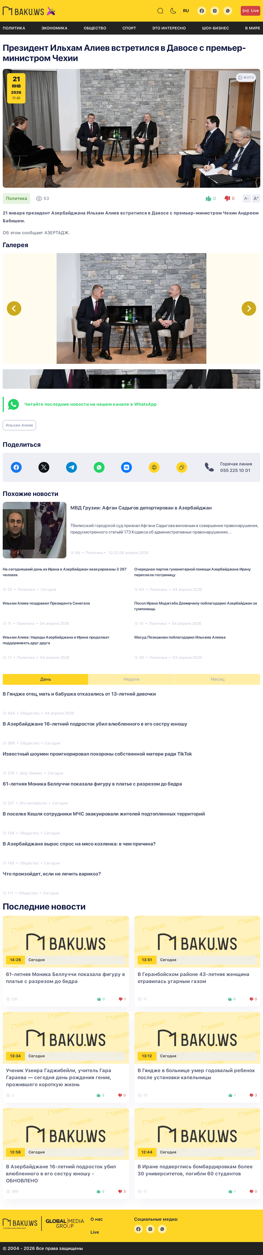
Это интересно (169, 28)
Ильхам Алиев (19, 425)
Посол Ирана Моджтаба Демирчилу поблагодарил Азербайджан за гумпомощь (195, 606)
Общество (95, 28)
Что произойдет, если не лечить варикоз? (52, 874)
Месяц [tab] (218, 679)
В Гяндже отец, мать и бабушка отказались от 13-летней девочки (79, 694)
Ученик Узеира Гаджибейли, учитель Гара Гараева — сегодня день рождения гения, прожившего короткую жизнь (58, 1077)
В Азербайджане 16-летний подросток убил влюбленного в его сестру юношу (95, 724)
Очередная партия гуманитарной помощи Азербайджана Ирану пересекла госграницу (192, 572)
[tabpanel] (131, 793)
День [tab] (45, 679)
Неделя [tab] (131, 679)
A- (246, 198)
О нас (96, 1219)
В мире (252, 28)
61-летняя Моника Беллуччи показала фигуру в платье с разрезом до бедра (92, 784)
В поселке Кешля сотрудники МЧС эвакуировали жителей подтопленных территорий (104, 814)
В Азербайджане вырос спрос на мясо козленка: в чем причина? (79, 844)
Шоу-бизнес (215, 28)
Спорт (129, 28)
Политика (14, 28)
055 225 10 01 (235, 470)
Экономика (54, 28)
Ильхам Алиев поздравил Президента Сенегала (46, 603)
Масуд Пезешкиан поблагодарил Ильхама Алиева (180, 637)
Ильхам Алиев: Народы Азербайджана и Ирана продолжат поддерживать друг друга (56, 640)
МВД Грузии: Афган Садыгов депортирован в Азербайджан (141, 508)
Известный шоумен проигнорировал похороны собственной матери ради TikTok (97, 754)
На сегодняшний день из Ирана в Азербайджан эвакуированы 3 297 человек (64, 572)
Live (250, 11)
